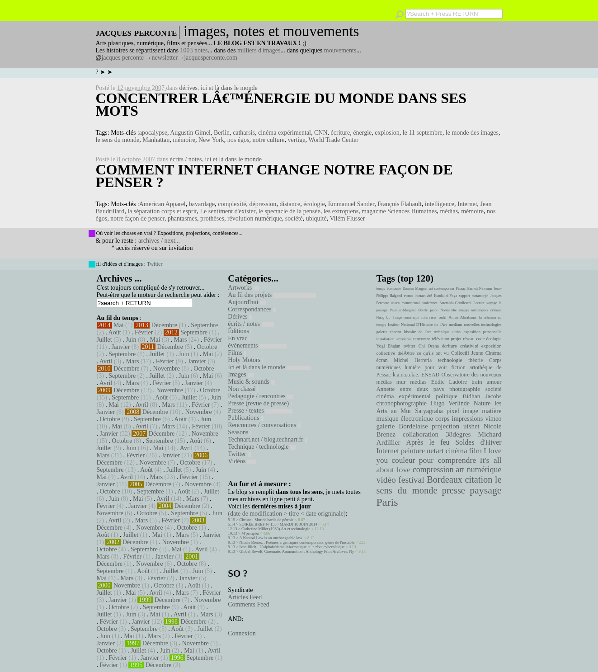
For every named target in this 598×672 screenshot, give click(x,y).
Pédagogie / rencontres (260, 396)
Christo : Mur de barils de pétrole (267, 519)
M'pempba (250, 533)
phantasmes (182, 218)
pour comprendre (447, 460)
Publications (246, 417)
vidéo (386, 479)
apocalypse (153, 132)
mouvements (340, 50)
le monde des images (472, 132)
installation (386, 339)
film (475, 450)
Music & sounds (251, 381)
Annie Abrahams (463, 317)
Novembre (166, 368)
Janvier (121, 346)
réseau (468, 338)
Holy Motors (245, 360)
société (294, 218)
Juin (131, 339)
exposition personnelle (483, 331)
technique (442, 331)
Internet (467, 204)
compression (433, 469)
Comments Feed (248, 604)
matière (491, 410)
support (464, 296)
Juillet (104, 339)
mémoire (184, 139)
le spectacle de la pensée (289, 211)
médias (449, 211)
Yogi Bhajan (388, 345)
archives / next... (159, 240)
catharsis (244, 132)
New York (211, 139)
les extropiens (341, 211)
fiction (458, 367)
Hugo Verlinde (450, 403)
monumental (410, 303)
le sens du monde (118, 139)
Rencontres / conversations (264, 425)
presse (453, 490)
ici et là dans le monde (229, 88)
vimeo (493, 418)
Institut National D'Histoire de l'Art (417, 324)
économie (394, 289)
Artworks (243, 287)
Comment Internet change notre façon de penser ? (274, 175)
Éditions (239, 331)
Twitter (154, 264)
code (480, 338)
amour (494, 382)
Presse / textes (260, 410)
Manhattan (156, 139)
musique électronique (405, 418)
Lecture (478, 303)
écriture (340, 132)
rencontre (421, 338)
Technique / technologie (262, 446)
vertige (297, 139)
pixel (453, 411)
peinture (413, 451)
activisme (403, 339)
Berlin (222, 132)
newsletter (165, 57)
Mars (180, 339)
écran (382, 360)
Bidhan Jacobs (482, 396)
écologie (314, 204)
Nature (482, 403)
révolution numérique (254, 218)
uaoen (395, 303)
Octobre (207, 346)
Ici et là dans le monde (269, 367)
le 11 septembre (423, 132)
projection (445, 426)
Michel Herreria (413, 360)
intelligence (439, 204)
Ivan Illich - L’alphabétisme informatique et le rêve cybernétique (292, 547)
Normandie (448, 310)
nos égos (238, 139)
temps (381, 289)
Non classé (243, 388)
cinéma (456, 450)
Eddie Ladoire (449, 382)
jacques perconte (122, 57)
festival (411, 479)
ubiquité (316, 218)
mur (401, 382)
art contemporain (441, 289)
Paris (387, 502)
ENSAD (430, 374)
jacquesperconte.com (210, 57)
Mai (118, 325)
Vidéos (242, 461)
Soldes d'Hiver (478, 442)
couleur (403, 460)
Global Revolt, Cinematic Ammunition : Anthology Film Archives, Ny (297, 551)
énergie (362, 132)
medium (455, 324)
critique (495, 310)
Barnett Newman (479, 289)
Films (236, 352)
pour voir (435, 367)
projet (456, 338)
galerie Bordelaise (402, 426)
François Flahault (399, 204)
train (476, 382)
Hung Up (384, 317)
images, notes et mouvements (271, 31)
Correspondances (252, 309)
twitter (409, 345)
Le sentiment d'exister (227, 211)
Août (114, 332)
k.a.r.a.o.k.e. (406, 374)
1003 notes (194, 50)
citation (478, 479)
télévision (440, 338)
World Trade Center (333, 139)
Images (241, 374)
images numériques (473, 310)
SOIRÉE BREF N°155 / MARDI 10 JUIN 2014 (278, 524)
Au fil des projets (271, 294)
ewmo (408, 296)
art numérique (478, 469)
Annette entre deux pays (410, 389)
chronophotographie (402, 403)
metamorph (480, 296)
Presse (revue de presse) (259, 403)
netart (435, 450)
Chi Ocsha (429, 345)
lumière (412, 367)
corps (442, 418)
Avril (106, 361)
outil (442, 317)
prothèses (212, 218)
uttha (456, 331)
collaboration (420, 434)
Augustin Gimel (190, 132)
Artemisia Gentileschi (455, 303)
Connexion (241, 633)
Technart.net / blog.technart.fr (267, 439)
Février (144, 332)
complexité (232, 204)
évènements (257, 345)
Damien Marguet (415, 289)
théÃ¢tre (406, 353)
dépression (262, 204)
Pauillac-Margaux (403, 310)
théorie (475, 360)
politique (446, 396)
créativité (469, 345)
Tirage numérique (406, 317)
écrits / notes (186, 159)
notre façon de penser (137, 218)
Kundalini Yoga (445, 296)
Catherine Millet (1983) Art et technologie (275, 528)
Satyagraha (429, 411)
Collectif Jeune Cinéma (476, 353)
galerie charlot (389, 331)
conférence (430, 303)
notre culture (268, 139)
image (470, 411)
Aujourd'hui (247, 302)
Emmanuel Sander (351, 204)
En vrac (239, 338)
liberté (423, 310)
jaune (434, 310)
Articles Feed (245, 597)
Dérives (240, 316)
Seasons (239, 432)
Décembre (164, 325)
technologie (450, 360)
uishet (471, 426)
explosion (387, 132)
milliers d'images (258, 50)
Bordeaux (444, 479)
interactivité (423, 296)
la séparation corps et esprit (162, 211)
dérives (188, 88)
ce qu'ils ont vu (432, 353)
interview (429, 317)
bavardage (202, 204)
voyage (491, 303)
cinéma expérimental (284, 132)
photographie (464, 389)
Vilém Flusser (347, 218)
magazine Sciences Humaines (399, 211)
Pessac (460, 289)
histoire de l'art (417, 331)
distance (289, 204)
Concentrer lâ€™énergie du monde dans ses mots (281, 104)
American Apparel (162, 204)
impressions (467, 418)
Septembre (204, 325)
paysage (485, 490)
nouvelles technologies (483, 324)
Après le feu (427, 442)
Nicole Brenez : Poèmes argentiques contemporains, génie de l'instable (297, 542)
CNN (321, 132)
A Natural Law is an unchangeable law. (271, 538)
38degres (458, 434)
